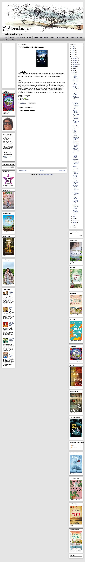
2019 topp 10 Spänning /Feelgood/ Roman (59, 37)
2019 (73, 227)
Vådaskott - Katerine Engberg (75, 111)
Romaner (29, 37)
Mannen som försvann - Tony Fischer (75, 82)
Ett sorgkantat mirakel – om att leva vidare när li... (76, 162)
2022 (73, 54)
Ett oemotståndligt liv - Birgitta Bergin (75, 155)
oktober (75, 62)
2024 (73, 50)
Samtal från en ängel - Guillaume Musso (75, 212)
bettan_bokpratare (7, 154)
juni (74, 70)
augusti (74, 66)
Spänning (36, 37)
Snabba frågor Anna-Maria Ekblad (75, 133)
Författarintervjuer (44, 37)
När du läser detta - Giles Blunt (11, 293)
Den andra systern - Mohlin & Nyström (75, 177)
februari (75, 220)
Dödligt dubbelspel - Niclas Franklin (76, 122)
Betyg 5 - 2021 (7, 39)
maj (74, 72)
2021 (73, 56)
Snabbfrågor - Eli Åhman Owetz (76, 182)
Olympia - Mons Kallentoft (75, 168)
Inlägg (73, 445)
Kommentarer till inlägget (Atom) (46, 174)
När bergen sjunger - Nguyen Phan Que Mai (75, 188)
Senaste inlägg (22, 170)
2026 (73, 46)
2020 (73, 225)
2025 (73, 48)
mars (74, 218)
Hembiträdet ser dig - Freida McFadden (11, 324)
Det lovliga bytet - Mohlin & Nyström (11, 340)
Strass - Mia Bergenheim (75, 127)
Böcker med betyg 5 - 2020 (76, 37)
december (75, 58)
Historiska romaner (21, 37)
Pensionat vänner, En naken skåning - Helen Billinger (76, 195)
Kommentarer (74, 447)
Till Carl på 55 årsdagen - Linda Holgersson (76, 139)
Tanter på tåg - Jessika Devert (11, 354)
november (75, 60)
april (74, 216)
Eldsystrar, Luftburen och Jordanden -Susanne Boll (75, 105)
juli (73, 68)
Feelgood (12, 37)
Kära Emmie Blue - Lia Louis (75, 201)
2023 (73, 52)
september (75, 64)
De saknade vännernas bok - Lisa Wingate (75, 144)
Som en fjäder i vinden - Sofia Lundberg (75, 76)
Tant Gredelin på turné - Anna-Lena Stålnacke (76, 116)
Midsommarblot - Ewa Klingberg (76, 172)
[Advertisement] (42, 156)
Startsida (5, 37)
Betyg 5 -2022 (15, 39)
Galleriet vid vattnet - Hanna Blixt (76, 149)
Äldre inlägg (62, 170)
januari (74, 222)
